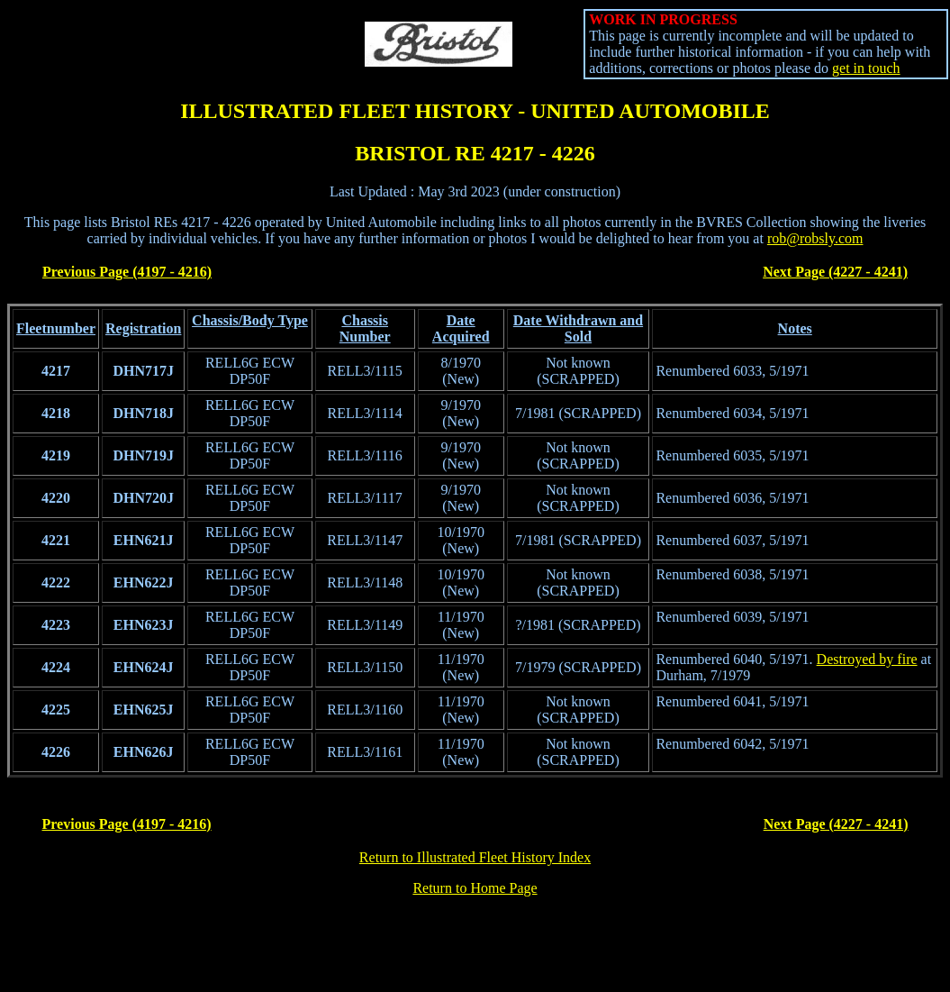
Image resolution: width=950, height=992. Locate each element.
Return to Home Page (474, 888)
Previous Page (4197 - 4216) (127, 271)
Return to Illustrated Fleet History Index (475, 857)
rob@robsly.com (815, 238)
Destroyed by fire (867, 659)
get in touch (866, 68)
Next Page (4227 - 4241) (835, 271)
